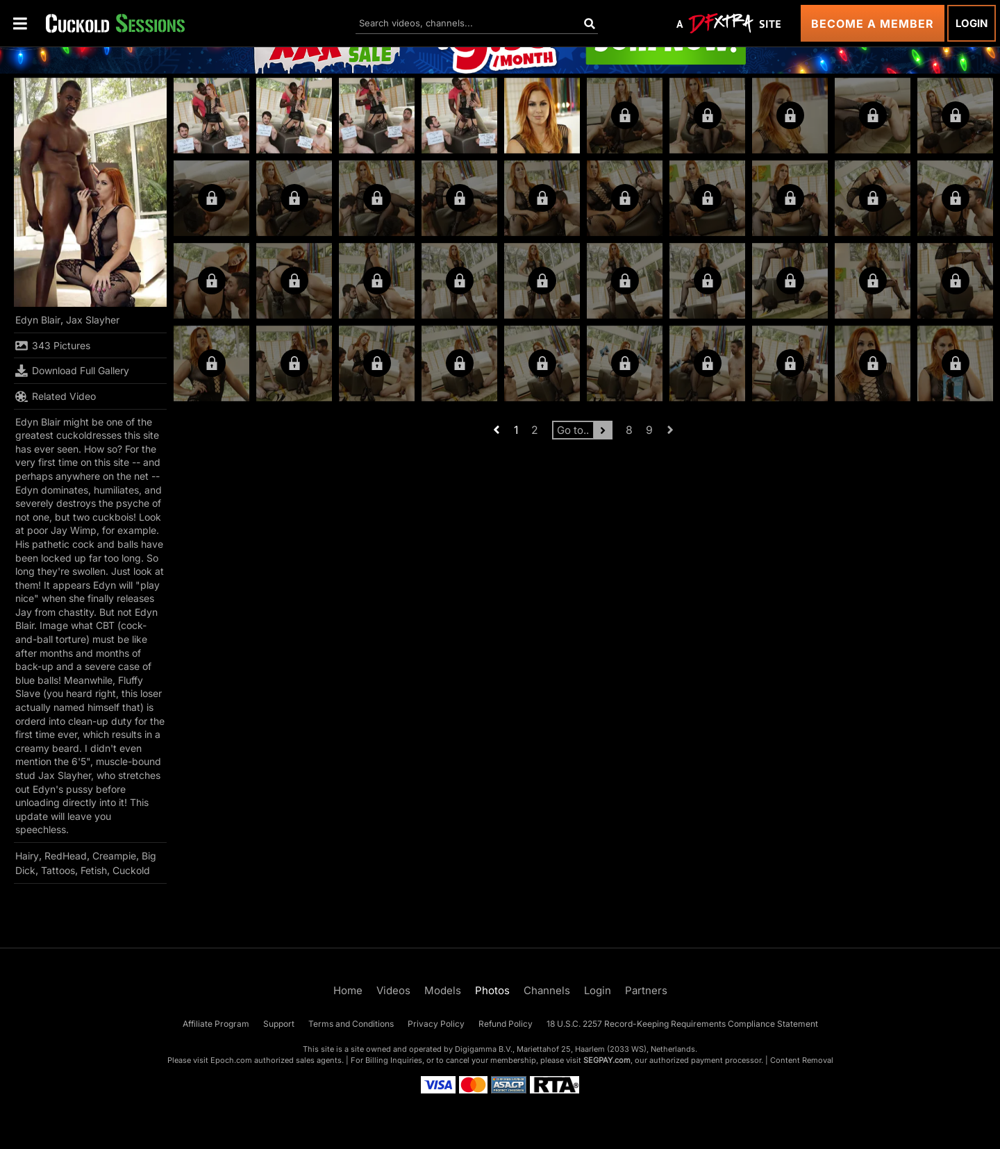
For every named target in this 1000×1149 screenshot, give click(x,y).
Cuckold (131, 870)
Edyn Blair (37, 320)
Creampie (114, 856)
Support (278, 1023)
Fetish (94, 870)
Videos (393, 990)
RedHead (65, 856)
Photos (492, 990)
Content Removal (801, 1060)
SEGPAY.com (607, 1060)
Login (972, 23)
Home (347, 990)
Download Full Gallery (72, 370)
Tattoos (58, 870)
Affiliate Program (216, 1023)
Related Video (55, 396)
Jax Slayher (92, 320)
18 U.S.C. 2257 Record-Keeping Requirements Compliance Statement (682, 1023)
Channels (547, 990)
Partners (646, 990)
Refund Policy (505, 1023)
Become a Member (872, 24)
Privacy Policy (436, 1023)
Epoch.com (231, 1060)
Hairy (27, 856)
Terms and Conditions (351, 1023)
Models (442, 990)
